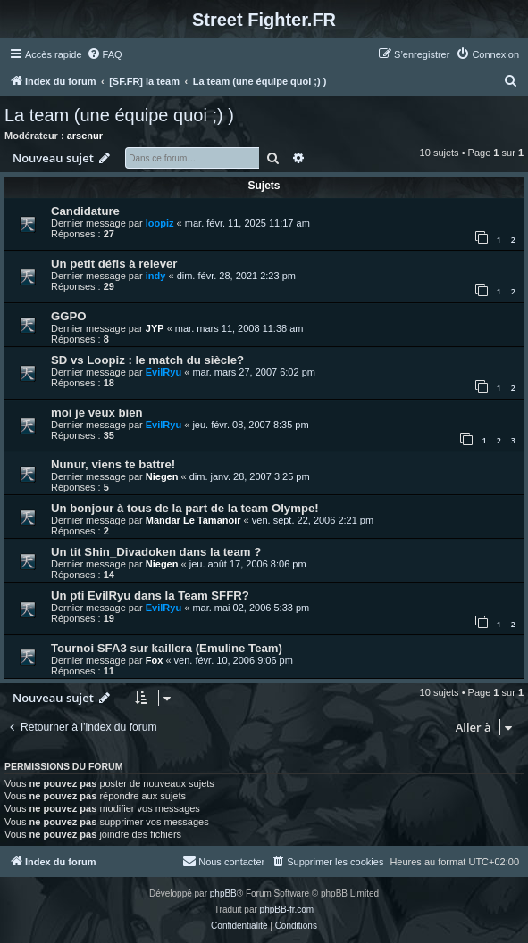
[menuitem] (104, 54)
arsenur (85, 135)
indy (156, 275)
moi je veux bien (97, 412)
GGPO (69, 316)
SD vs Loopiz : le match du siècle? (147, 360)
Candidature (85, 211)
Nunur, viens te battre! (113, 464)
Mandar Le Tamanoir (193, 520)
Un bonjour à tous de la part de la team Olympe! (185, 508)
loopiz (160, 223)
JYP (155, 328)
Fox (154, 660)
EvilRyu (163, 372)
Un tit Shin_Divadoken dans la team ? (156, 551)
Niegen (162, 476)
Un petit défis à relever (114, 263)
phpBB (223, 893)
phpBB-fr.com (287, 909)
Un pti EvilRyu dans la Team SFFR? (150, 595)
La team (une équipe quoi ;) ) (119, 115)
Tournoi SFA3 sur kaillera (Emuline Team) (166, 648)
